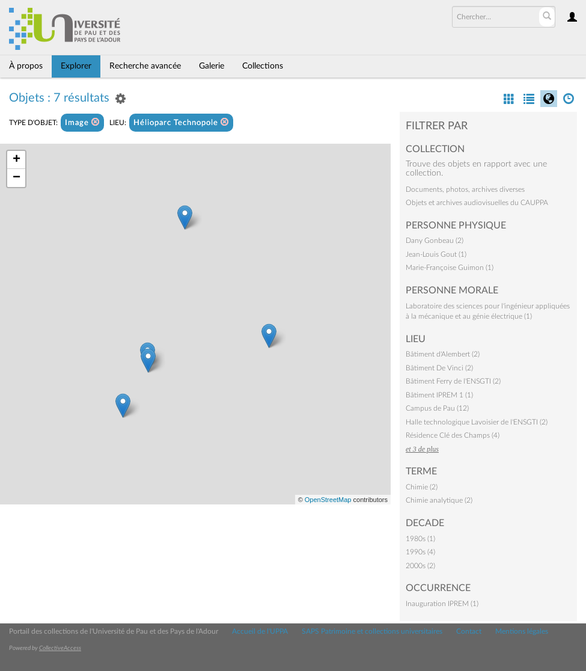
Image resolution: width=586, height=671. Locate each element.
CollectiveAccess (60, 648)
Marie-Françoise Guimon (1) (449, 267)
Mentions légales (521, 631)
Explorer (76, 66)
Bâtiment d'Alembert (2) (443, 354)
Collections (262, 66)
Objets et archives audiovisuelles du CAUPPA (477, 202)
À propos (26, 66)
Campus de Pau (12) (437, 408)
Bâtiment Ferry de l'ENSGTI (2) (453, 381)
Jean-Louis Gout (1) (436, 254)
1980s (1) (420, 538)
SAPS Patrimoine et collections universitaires (372, 631)
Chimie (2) (422, 487)
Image (82, 122)
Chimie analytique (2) (439, 500)
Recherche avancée (145, 66)
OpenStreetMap (328, 499)
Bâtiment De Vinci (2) (439, 368)
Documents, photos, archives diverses (465, 189)
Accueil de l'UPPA (260, 631)
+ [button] (16, 160)
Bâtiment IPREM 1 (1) (439, 395)
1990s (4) (420, 552)
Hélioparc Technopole (181, 122)
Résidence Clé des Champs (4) (452, 435)
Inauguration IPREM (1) (442, 603)
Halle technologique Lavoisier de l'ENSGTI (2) (477, 422)
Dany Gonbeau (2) (434, 240)
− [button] (16, 178)
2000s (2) (420, 565)
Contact (468, 631)
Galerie (211, 66)
